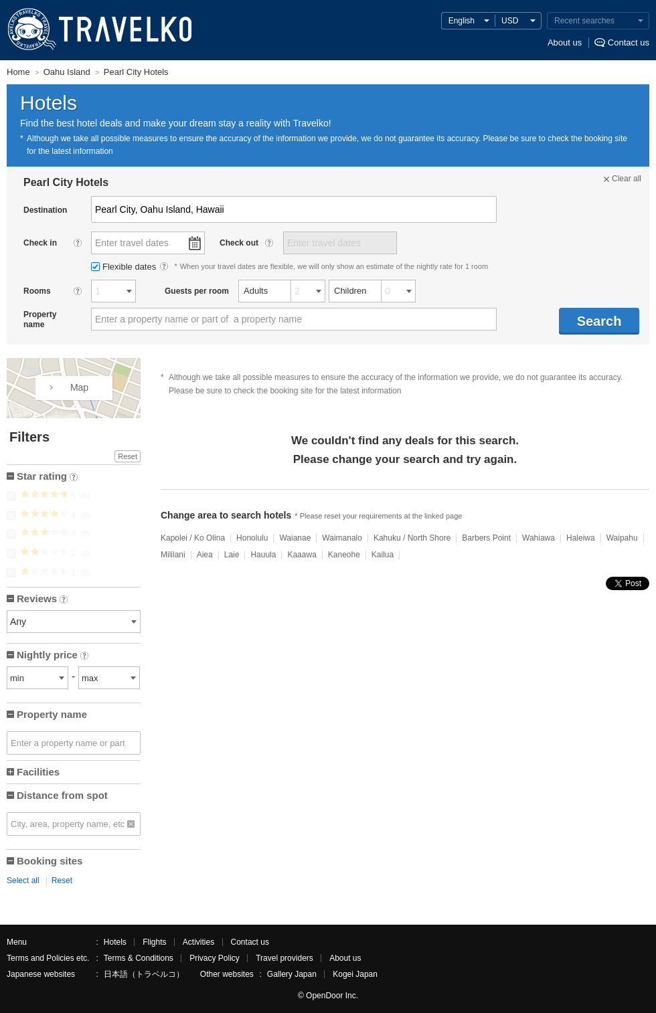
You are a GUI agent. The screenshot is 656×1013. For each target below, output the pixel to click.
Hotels (115, 942)
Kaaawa (301, 554)
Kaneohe (344, 554)
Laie (232, 554)
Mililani (173, 554)
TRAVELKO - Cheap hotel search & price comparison (97, 30)
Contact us (628, 42)
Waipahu (622, 538)
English (461, 20)
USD (509, 20)
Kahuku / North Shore (412, 538)
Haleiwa (580, 538)
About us (565, 42)
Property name (52, 714)
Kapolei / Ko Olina (193, 538)
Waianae (295, 538)
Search (599, 321)
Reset (127, 456)
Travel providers (284, 958)
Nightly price (52, 656)
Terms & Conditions (138, 958)
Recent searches (584, 20)
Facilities (38, 771)
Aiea (205, 554)
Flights (154, 942)
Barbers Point (486, 538)
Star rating (47, 477)
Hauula (263, 554)
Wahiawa (538, 538)
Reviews (42, 600)
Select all (23, 880)
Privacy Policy (214, 958)
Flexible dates (125, 267)
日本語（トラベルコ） (144, 974)
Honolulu (252, 538)
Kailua (383, 554)
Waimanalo (342, 538)
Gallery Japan (292, 974)
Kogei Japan (355, 974)
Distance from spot (62, 795)
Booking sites (49, 860)
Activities (198, 942)
